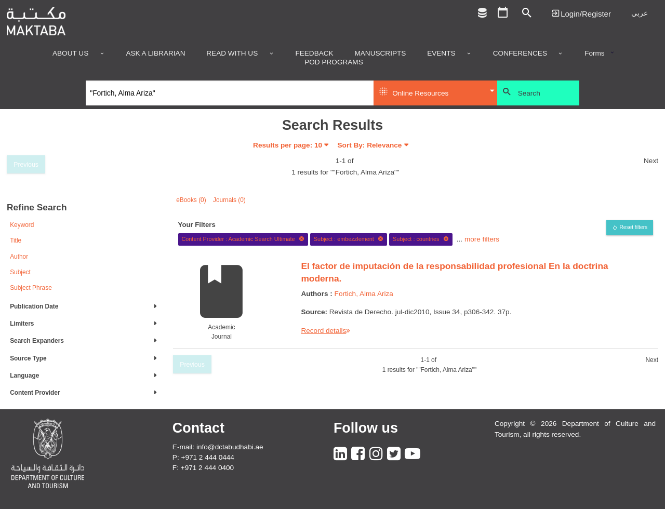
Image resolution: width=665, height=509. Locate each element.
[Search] (230, 93)
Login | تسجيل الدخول (581, 13)
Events (441, 53)
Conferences (520, 53)
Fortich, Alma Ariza (364, 294)
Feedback (314, 53)
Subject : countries (421, 239)
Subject (20, 272)
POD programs (333, 62)
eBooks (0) (191, 200)
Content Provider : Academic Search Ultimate (242, 239)
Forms (594, 53)
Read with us (232, 53)
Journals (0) (229, 200)
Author (19, 256)
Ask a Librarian (155, 53)
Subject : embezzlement (348, 239)
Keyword (22, 225)
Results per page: (287, 145)
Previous (26, 164)
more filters (481, 239)
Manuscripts (380, 53)
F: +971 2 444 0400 (203, 468)
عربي (639, 13)
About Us (70, 53)
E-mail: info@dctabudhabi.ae (217, 447)
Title (15, 240)
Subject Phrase (31, 287)
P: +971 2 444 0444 (203, 457)
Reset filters (633, 227)
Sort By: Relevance (370, 145)
